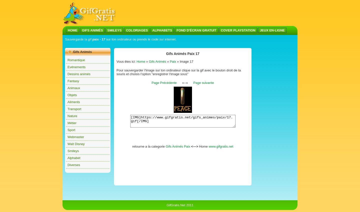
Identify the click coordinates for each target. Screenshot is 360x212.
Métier (72, 123)
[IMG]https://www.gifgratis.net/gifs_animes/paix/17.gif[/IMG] (183, 122)
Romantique (76, 60)
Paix (173, 61)
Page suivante (203, 83)
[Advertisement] (207, 13)
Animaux (74, 88)
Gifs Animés (157, 61)
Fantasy (73, 81)
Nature (72, 116)
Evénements (77, 67)
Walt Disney (76, 144)
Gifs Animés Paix (178, 149)
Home (140, 61)
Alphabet (74, 158)
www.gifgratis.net (221, 149)
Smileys (73, 151)
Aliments (74, 102)
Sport (71, 130)
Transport (74, 109)
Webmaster (76, 137)
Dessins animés (79, 74)
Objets (72, 95)
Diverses (74, 165)
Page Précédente (164, 83)
